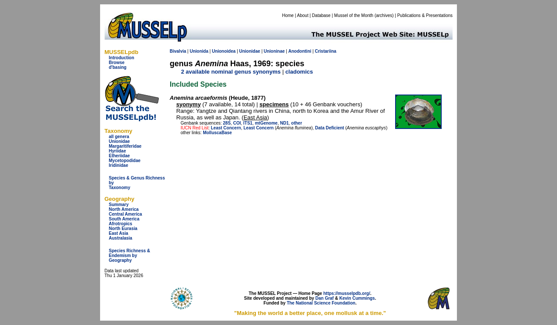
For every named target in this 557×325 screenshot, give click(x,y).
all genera (119, 136)
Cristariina (325, 51)
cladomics (299, 71)
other (296, 123)
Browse (116, 62)
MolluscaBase (217, 132)
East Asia (118, 233)
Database (321, 15)
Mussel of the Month (353, 15)
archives (384, 15)
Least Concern (226, 127)
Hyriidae (117, 151)
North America (124, 209)
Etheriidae (119, 155)
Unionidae (119, 141)
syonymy (188, 104)
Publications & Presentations (425, 15)
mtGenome (266, 123)
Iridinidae (118, 165)
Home (288, 15)
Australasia (120, 238)
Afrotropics (120, 223)
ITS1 (247, 123)
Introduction (121, 57)
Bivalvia (178, 51)
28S (227, 123)
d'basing (118, 67)
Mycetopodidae (125, 160)
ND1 (284, 123)
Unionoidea (223, 51)
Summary (119, 204)
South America (124, 219)
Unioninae (274, 51)
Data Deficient (329, 127)
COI (237, 123)
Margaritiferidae (125, 146)
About (303, 15)
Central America (125, 214)
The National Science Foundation (321, 303)
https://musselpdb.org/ (346, 293)
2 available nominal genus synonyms (231, 71)
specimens (274, 104)
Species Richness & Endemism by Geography (129, 255)
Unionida (199, 51)
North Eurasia (123, 228)
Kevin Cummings (357, 298)
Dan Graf (324, 298)
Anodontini (300, 51)
